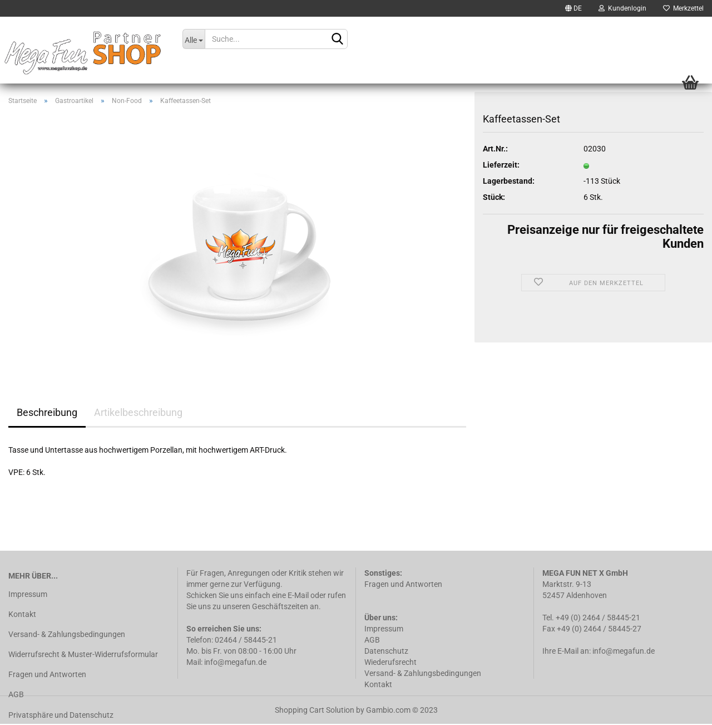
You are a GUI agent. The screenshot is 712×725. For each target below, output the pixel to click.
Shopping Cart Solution (314, 710)
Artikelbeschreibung (138, 412)
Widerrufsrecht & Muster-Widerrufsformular (83, 654)
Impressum (27, 594)
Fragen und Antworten (47, 674)
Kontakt (22, 614)
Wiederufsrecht (390, 662)
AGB (16, 694)
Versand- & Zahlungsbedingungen (66, 634)
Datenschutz (387, 650)
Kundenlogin (622, 8)
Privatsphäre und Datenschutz (60, 715)
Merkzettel (683, 8)
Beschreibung (47, 412)
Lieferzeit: (501, 164)
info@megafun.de (623, 650)
